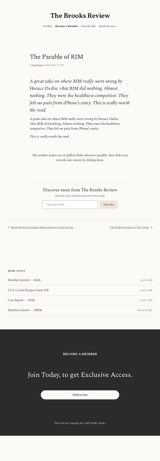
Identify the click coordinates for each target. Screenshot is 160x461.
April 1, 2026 (146, 300)
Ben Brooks (37, 65)
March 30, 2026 (145, 310)
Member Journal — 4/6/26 (24, 280)
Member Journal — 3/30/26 (25, 310)
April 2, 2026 (146, 290)
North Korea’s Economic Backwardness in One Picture (42, 227)
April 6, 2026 (146, 280)
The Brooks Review (80, 16)
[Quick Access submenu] (116, 26)
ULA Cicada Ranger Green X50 (28, 290)
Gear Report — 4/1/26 (21, 300)
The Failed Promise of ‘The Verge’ (129, 227)
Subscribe (108, 204)
